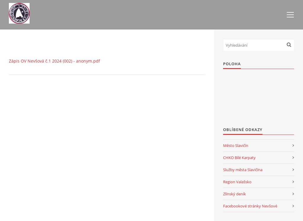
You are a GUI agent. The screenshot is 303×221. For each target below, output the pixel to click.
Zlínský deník (234, 194)
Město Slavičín (235, 145)
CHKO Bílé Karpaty (239, 157)
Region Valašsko (237, 181)
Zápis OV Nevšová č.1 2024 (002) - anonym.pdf (54, 61)
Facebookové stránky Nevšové (250, 206)
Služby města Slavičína (242, 169)
